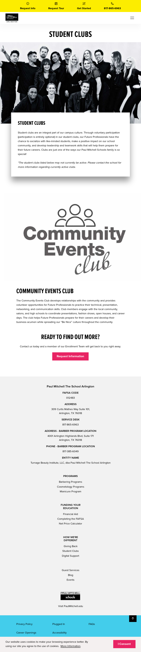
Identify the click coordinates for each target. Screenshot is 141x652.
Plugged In (58, 624)
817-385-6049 (70, 451)
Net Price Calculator (70, 523)
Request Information (70, 356)
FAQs (92, 624)
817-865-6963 (70, 424)
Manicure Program (70, 491)
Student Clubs (70, 551)
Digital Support (70, 555)
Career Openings (26, 632)
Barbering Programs (70, 481)
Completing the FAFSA (70, 518)
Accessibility (59, 632)
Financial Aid (70, 514)
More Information (70, 646)
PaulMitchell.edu (73, 606)
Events (70, 579)
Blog (70, 575)
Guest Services (70, 570)
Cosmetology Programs (70, 486)
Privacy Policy (24, 624)
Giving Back (70, 546)
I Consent (124, 644)
